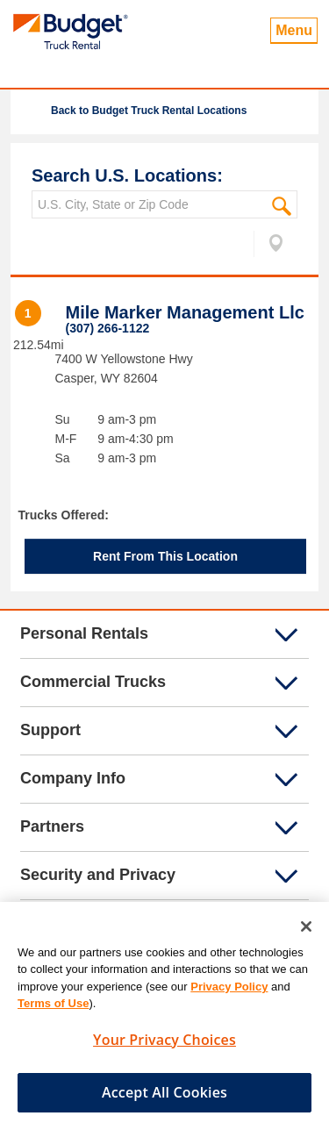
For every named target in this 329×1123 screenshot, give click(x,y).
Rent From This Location (165, 556)
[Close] (306, 931)
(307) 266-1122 (108, 328)
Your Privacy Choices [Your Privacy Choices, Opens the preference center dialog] (164, 1044)
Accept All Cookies (164, 1096)
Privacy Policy (229, 991)
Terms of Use (53, 1007)
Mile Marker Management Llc (185, 312)
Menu (293, 30)
